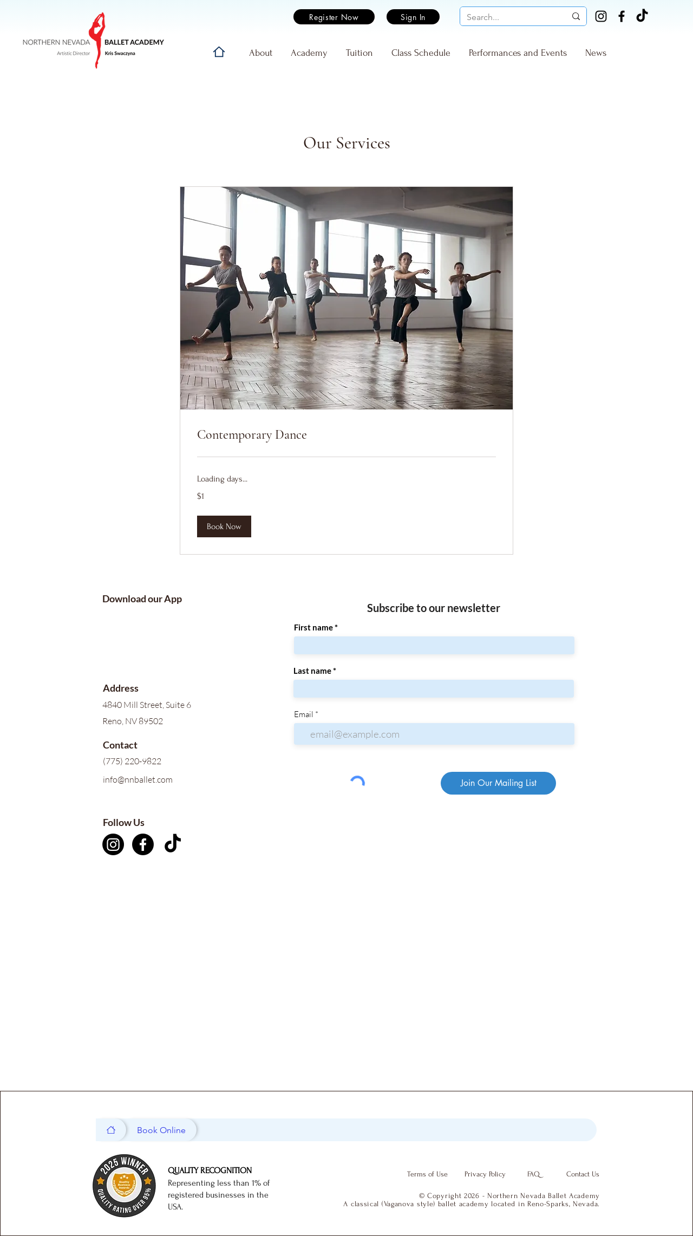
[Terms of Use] (427, 1174)
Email (303, 714)
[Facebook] (621, 16)
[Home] (219, 51)
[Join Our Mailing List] (498, 783)
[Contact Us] (582, 1174)
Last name (312, 671)
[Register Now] (334, 16)
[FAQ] (533, 1174)
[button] (224, 526)
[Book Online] (161, 1129)
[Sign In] (413, 16)
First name (313, 627)
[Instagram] (601, 16)
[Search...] (508, 17)
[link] (346, 435)
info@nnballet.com (138, 779)
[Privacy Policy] (485, 1174)
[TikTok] (642, 16)
